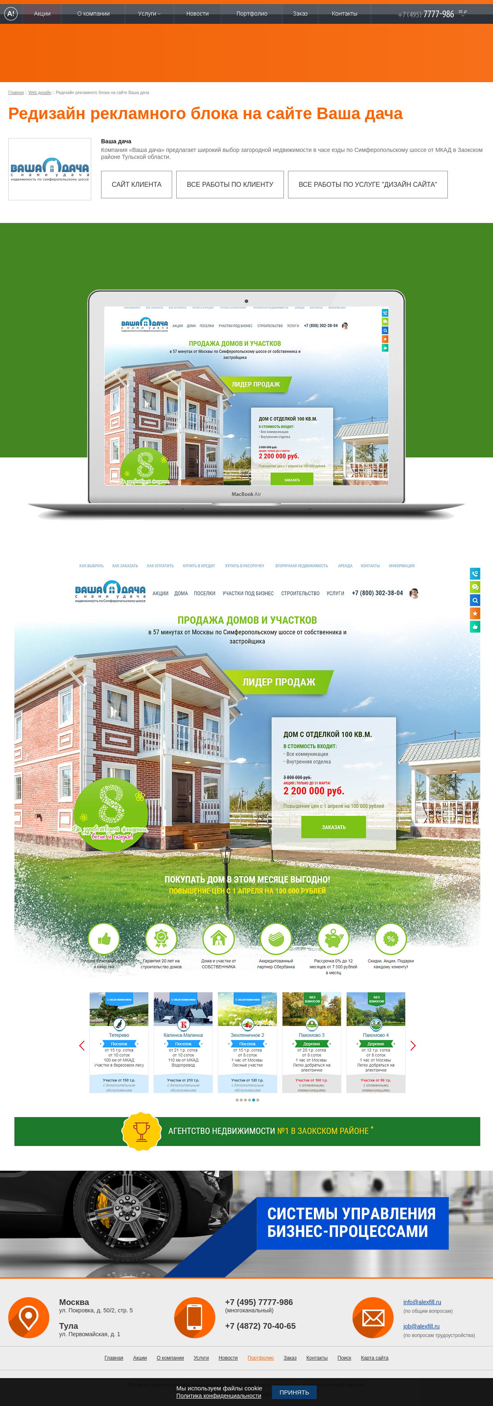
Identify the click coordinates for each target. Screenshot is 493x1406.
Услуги (201, 1358)
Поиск (344, 1358)
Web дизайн (39, 92)
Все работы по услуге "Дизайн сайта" (368, 184)
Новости (228, 1358)
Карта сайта (375, 1358)
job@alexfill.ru (421, 1326)
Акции (140, 1358)
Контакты (317, 1358)
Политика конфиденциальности (218, 1395)
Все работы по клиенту (230, 184)
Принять (294, 1392)
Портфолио (261, 1358)
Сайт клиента (136, 184)
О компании (170, 1358)
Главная (16, 92)
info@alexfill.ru (422, 1302)
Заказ (289, 1358)
